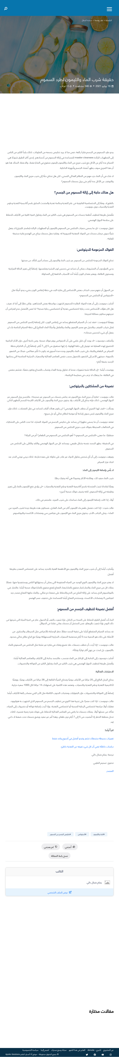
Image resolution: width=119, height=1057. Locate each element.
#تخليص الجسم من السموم (60, 834)
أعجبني (70, 846)
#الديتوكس (82, 834)
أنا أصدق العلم (26, 1054)
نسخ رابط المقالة (59, 855)
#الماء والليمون (99, 834)
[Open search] (5, 7)
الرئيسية (109, 20)
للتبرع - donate (94, 1050)
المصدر (110, 770)
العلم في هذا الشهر (77, 1050)
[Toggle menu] (109, 9)
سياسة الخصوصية (30, 1050)
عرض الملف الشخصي (58, 892)
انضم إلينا (45, 1050)
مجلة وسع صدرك (58, 1050)
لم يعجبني (50, 846)
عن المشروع (108, 1050)
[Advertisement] (59, 124)
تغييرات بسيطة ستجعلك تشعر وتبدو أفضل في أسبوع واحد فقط (83, 738)
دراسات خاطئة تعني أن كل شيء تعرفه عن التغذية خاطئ (87, 746)
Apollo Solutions (12, 1054)
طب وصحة (99, 20)
